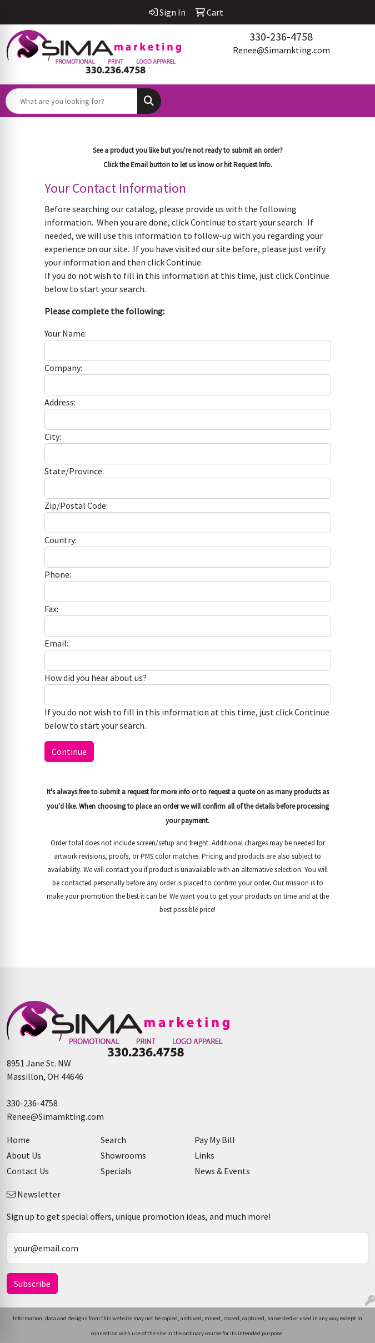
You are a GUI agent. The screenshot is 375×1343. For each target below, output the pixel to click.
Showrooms (123, 1155)
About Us (24, 1155)
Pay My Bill (214, 1139)
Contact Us (28, 1170)
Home (18, 1139)
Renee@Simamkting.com (281, 50)
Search (113, 1139)
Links (204, 1155)
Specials (116, 1170)
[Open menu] (353, 101)
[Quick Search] (72, 101)
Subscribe (32, 1283)
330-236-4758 (281, 36)
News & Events (222, 1170)
